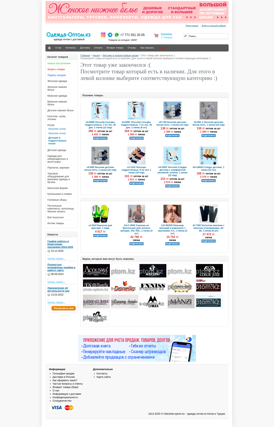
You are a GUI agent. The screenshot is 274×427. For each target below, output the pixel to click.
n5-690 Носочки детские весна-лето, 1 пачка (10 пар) (100, 168)
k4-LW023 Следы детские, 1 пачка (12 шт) (208, 168)
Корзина (166, 33)
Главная (85, 55)
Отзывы (132, 47)
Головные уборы (57, 199)
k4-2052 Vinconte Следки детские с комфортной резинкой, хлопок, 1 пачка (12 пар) (172, 171)
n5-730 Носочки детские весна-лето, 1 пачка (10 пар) (172, 123)
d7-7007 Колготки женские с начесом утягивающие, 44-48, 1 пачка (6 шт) (208, 228)
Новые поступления (59, 63)
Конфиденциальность (65, 397)
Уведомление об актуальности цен (58, 289)
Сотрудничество (62, 400)
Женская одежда (57, 81)
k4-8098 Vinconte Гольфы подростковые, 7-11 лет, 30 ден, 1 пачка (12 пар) (100, 125)
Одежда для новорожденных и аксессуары (57, 159)
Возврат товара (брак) (65, 387)
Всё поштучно (55, 217)
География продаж (63, 373)
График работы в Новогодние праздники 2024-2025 (60, 244)
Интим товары (55, 223)
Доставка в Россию (64, 376)
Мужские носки (57, 128)
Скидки (162, 47)
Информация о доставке (67, 393)
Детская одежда (56, 150)
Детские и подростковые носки (57, 140)
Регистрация (192, 26)
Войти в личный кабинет (214, 26)
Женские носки (57, 133)
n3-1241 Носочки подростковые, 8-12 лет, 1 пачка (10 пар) (136, 170)
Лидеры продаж (56, 75)
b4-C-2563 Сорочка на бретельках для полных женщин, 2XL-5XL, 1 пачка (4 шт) (136, 229)
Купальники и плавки (59, 193)
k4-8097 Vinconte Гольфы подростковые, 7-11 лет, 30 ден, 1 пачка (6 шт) (136, 125)
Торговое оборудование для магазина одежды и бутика (58, 178)
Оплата (98, 47)
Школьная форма (57, 188)
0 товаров (166, 37)
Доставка (85, 47)
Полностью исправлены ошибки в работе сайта (61, 267)
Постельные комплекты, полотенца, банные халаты (60, 208)
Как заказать (147, 47)
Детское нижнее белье (60, 110)
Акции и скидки (56, 69)
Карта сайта (104, 376)
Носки (50, 125)
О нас (58, 47)
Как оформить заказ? (65, 380)
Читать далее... (56, 258)
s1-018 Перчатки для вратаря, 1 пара (100, 226)
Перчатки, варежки (58, 167)
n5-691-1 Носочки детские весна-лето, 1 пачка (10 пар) (208, 123)
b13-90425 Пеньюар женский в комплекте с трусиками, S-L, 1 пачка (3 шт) (172, 229)
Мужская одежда (57, 95)
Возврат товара (115, 47)
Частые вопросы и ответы (68, 383)
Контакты (71, 47)
